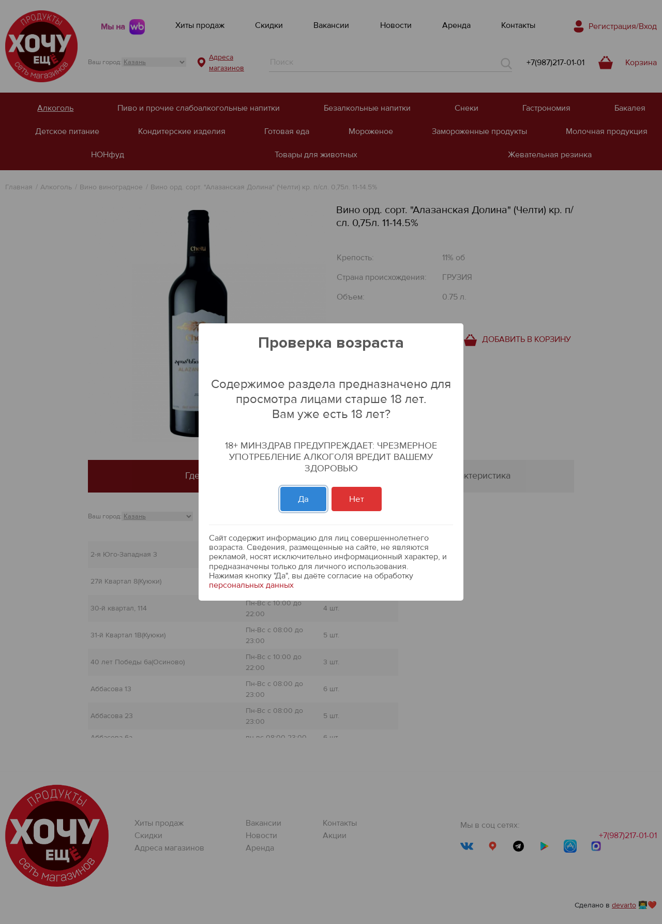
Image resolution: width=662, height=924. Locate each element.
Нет (356, 499)
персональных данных (251, 585)
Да (303, 499)
